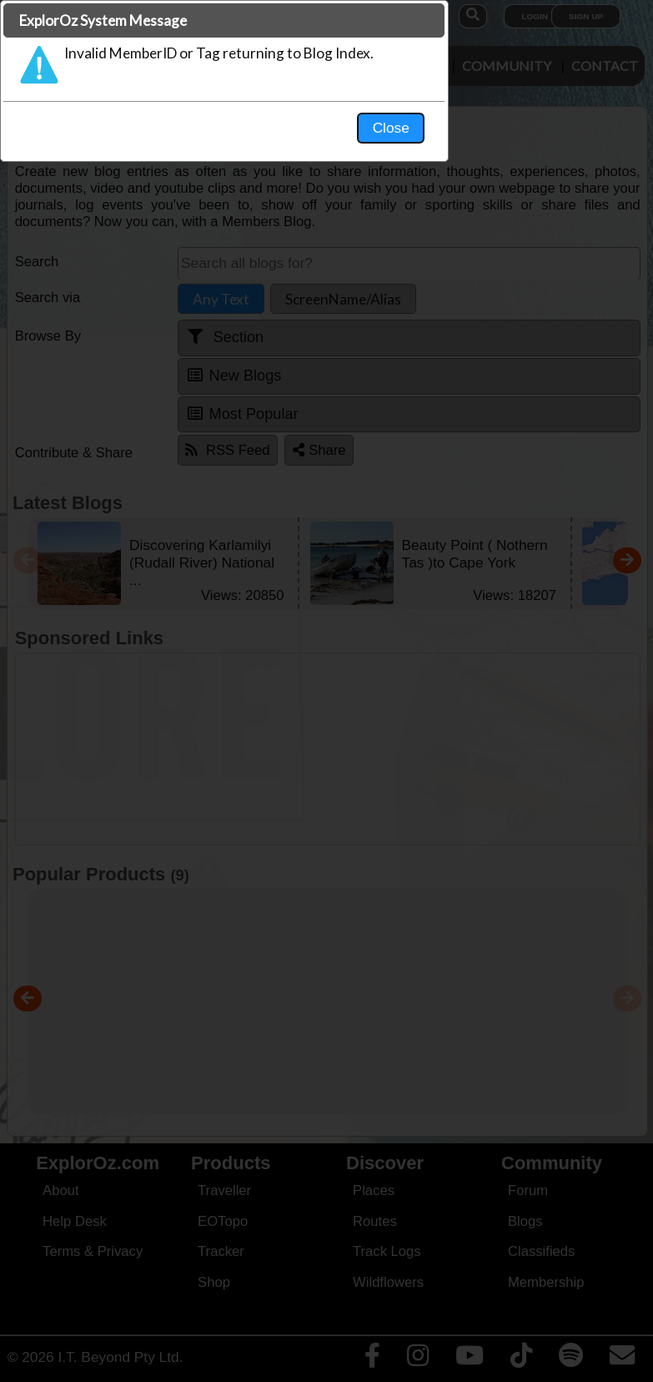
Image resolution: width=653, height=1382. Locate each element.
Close (483, 347)
